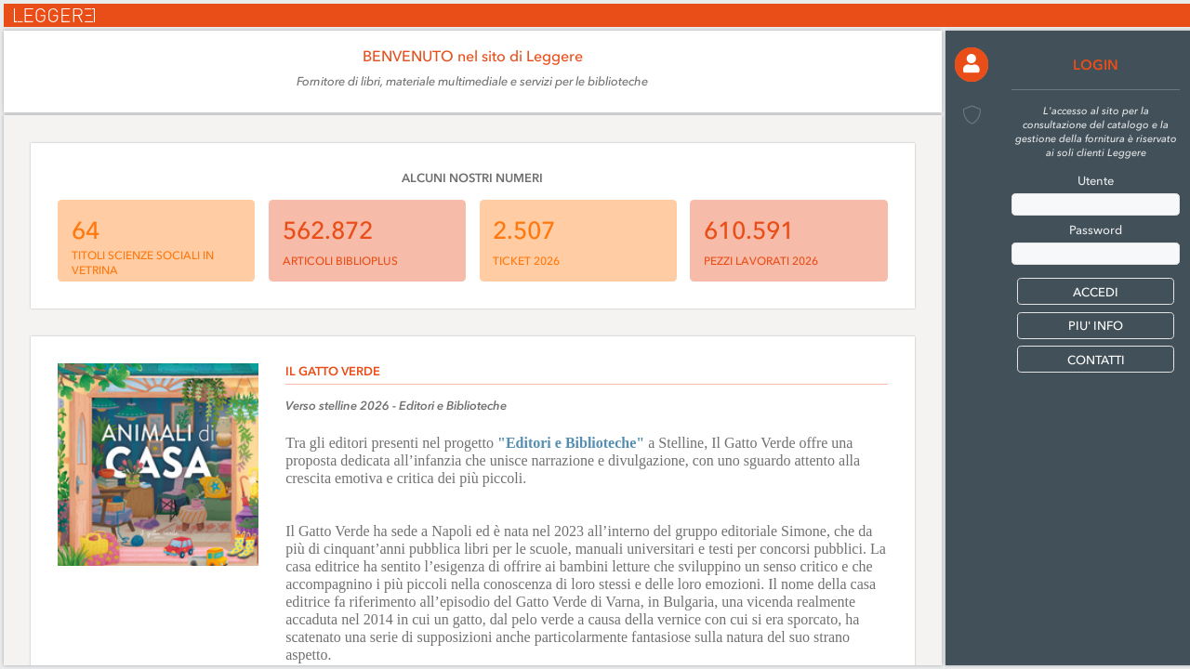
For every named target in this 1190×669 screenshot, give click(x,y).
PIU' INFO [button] (1095, 326)
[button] (972, 64)
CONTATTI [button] (1096, 360)
